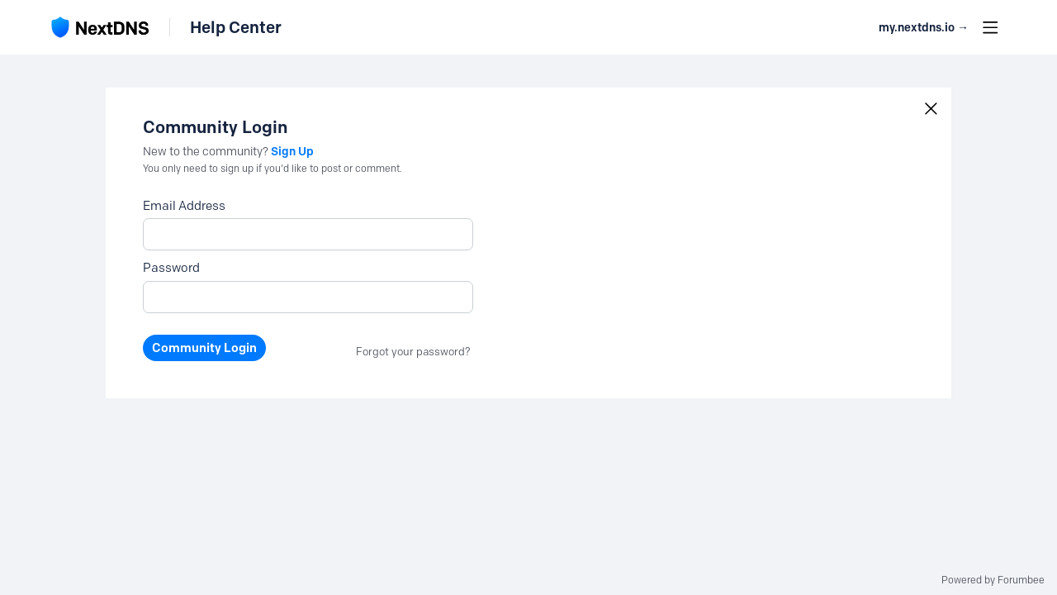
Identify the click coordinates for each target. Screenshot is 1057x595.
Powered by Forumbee (993, 580)
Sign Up (292, 151)
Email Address (184, 205)
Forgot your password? (413, 351)
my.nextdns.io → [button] (924, 28)
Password (171, 267)
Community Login (204, 347)
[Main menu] (990, 27)
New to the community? (207, 152)
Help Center (236, 27)
